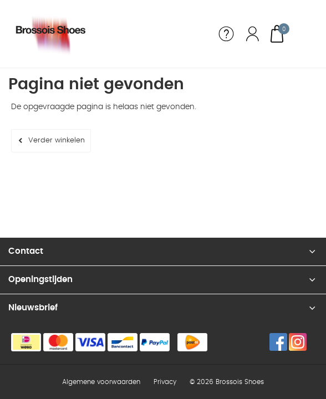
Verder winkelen (56, 140)
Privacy (165, 381)
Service (226, 34)
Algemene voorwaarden (101, 381)
